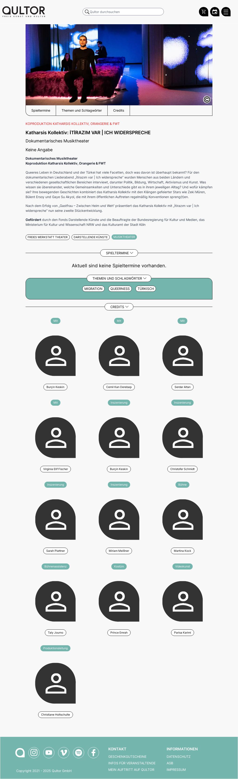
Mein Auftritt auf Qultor (131, 770)
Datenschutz (179, 756)
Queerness (120, 289)
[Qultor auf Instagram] (34, 752)
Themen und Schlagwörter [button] (82, 110)
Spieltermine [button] (40, 110)
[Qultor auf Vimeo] (63, 752)
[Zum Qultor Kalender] (214, 11)
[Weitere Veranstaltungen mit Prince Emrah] (119, 600)
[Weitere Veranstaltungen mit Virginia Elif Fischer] (55, 437)
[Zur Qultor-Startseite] (20, 752)
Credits (117, 307)
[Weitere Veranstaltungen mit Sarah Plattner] (55, 519)
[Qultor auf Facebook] (93, 752)
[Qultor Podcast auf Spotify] (78, 752)
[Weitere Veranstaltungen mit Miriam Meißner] (119, 519)
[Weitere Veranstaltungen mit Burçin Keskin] (55, 355)
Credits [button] (118, 110)
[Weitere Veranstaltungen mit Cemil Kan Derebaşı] (119, 355)
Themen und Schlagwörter (117, 278)
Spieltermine (117, 253)
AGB (170, 763)
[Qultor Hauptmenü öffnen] (226, 11)
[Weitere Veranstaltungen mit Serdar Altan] (182, 355)
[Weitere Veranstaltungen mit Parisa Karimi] (182, 600)
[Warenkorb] (203, 11)
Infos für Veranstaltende (131, 763)
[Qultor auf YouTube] (48, 752)
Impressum (176, 770)
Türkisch (146, 289)
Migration (93, 289)
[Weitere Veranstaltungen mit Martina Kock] (182, 519)
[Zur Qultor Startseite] (23, 11)
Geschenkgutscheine (127, 756)
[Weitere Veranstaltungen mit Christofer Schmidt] (182, 437)
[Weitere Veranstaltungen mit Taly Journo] (55, 600)
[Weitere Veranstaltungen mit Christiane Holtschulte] (55, 682)
